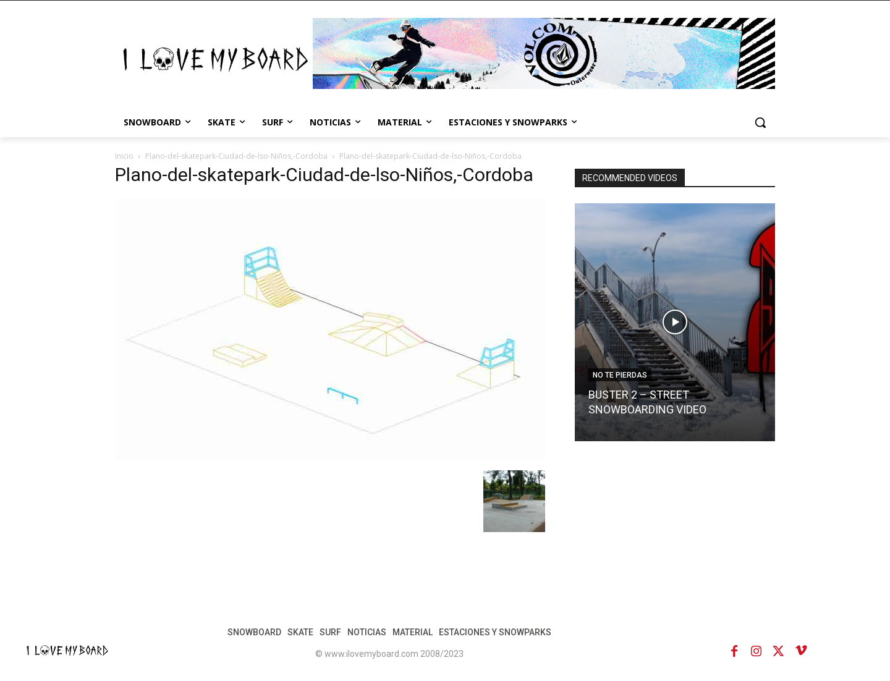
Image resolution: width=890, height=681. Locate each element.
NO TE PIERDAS (620, 375)
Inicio (124, 156)
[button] (760, 122)
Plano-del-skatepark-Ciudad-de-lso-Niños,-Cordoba (236, 156)
